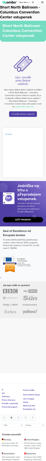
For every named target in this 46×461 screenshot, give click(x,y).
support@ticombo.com (24, 106)
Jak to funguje (28, 399)
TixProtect (6, 396)
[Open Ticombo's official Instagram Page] (18, 418)
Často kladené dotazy (31, 394)
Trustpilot (8, 134)
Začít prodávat (23, 219)
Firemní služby (29, 390)
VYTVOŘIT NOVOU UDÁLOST (23, 114)
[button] (9, 2)
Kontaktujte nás (29, 409)
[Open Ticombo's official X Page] (11, 418)
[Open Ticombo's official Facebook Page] (9, 203)
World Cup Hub (29, 405)
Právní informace (8, 400)
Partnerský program (9, 407)
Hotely (25, 402)
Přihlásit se (37, 2)
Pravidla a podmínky (10, 403)
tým (3, 393)
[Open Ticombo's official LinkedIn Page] (33, 418)
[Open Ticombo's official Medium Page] (26, 418)
